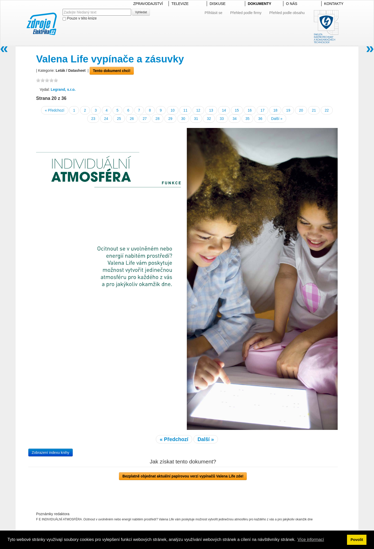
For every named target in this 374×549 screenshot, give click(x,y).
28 (158, 119)
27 (145, 119)
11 (185, 110)
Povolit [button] (357, 540)
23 (93, 119)
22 (327, 110)
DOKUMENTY (259, 4)
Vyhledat (141, 12)
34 (234, 119)
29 (170, 119)
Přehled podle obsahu (287, 13)
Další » (277, 119)
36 (260, 119)
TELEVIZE (180, 4)
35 (247, 119)
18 (275, 110)
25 (119, 119)
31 (196, 119)
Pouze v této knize (80, 18)
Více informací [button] (310, 539)
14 (224, 110)
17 (263, 110)
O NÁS (291, 4)
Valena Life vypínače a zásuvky (110, 58)
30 (183, 119)
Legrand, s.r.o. (63, 89)
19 (288, 110)
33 (222, 119)
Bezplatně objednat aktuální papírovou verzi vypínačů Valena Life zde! (182, 476)
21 (314, 110)
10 (173, 110)
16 (250, 110)
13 (211, 110)
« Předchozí (54, 110)
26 (132, 119)
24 (106, 119)
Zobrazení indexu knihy (50, 452)
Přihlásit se (213, 13)
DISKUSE (217, 4)
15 (237, 110)
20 (301, 110)
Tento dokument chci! (111, 71)
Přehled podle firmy (246, 13)
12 (198, 110)
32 (209, 119)
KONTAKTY (333, 4)
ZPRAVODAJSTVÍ (148, 4)
